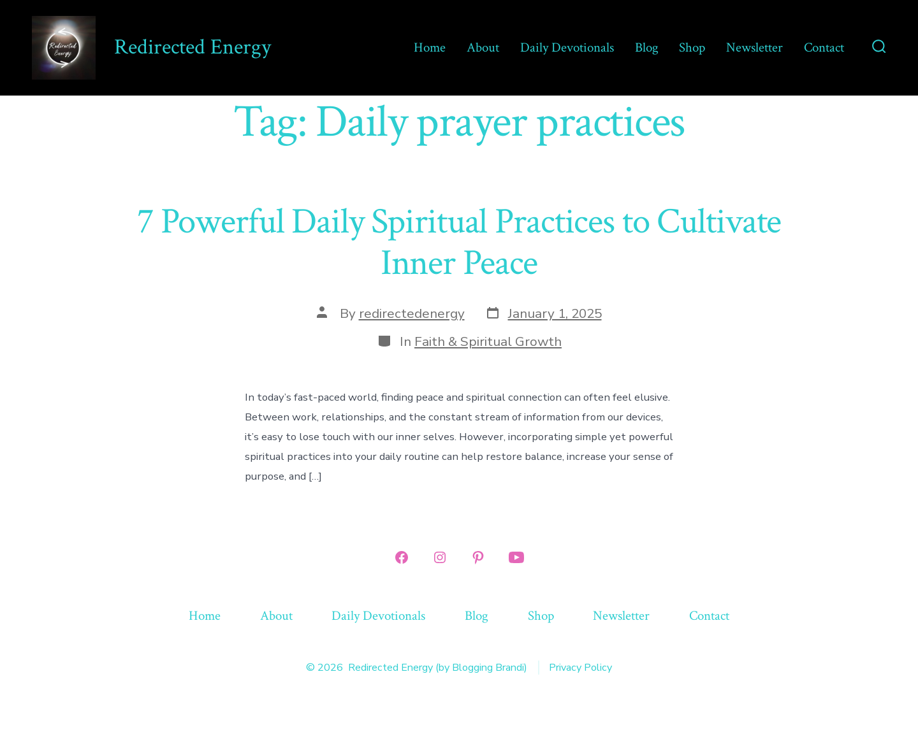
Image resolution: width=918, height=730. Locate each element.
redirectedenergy (412, 313)
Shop (692, 47)
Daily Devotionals (567, 47)
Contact (824, 47)
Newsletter (754, 47)
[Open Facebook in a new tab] (401, 557)
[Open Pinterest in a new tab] (478, 557)
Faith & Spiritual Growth (488, 341)
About (483, 47)
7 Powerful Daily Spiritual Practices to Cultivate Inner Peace (459, 242)
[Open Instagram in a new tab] (440, 557)
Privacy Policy (580, 668)
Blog (647, 47)
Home (430, 47)
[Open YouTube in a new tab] (516, 557)
